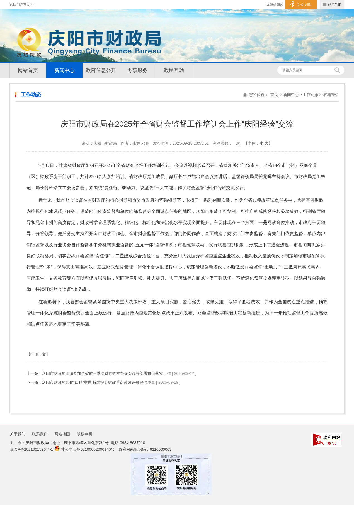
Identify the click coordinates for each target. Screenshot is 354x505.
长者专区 (304, 4)
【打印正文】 (38, 354)
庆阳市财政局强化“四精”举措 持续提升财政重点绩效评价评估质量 (98, 382)
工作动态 (310, 94)
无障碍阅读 (274, 4)
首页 (274, 94)
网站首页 (28, 70)
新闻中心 (64, 70)
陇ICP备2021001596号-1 (31, 449)
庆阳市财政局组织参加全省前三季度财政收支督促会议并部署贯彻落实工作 (106, 373)
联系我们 (40, 434)
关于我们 (17, 434)
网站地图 (62, 434)
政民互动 (174, 70)
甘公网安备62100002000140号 (84, 449)
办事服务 (137, 70)
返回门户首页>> (22, 4)
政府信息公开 (101, 70)
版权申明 (84, 434)
